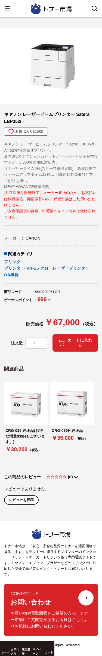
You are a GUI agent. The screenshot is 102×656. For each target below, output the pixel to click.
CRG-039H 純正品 (67, 430)
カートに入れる (75, 343)
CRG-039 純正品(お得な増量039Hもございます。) (25, 436)
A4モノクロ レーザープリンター (58, 268)
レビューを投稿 (21, 500)
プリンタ (12, 261)
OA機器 (11, 274)
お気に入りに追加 (26, 131)
